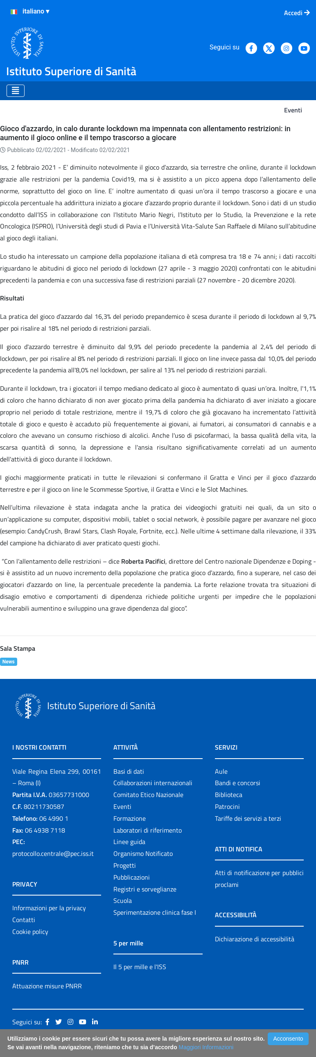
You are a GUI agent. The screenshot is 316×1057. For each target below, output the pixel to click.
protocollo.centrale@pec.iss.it (53, 853)
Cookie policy (30, 931)
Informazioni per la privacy (49, 908)
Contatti (23, 920)
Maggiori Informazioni (206, 1047)
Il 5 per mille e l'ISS (139, 967)
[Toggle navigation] (16, 91)
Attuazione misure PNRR (47, 986)
